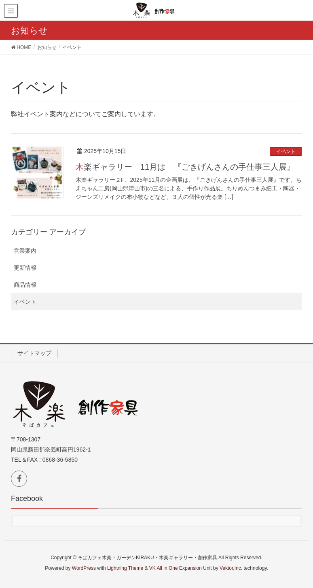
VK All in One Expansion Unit (180, 568)
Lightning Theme (125, 568)
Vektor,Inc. (231, 568)
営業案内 (25, 250)
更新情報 (25, 267)
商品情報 (25, 284)
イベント (286, 151)
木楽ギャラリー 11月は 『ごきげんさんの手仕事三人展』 (185, 166)
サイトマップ (34, 353)
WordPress (84, 568)
